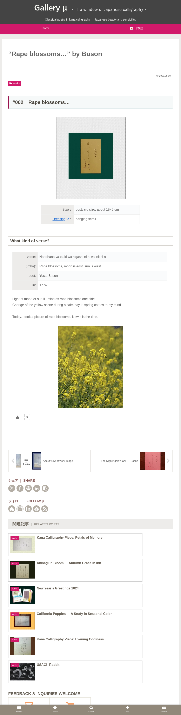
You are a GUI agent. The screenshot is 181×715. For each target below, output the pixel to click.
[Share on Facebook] (20, 488)
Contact (121, 700)
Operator (104, 700)
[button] (45, 488)
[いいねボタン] (17, 417)
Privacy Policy (84, 700)
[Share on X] (11, 488)
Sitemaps (63, 700)
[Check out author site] (11, 508)
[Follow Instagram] (20, 508)
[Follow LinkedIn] (28, 508)
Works (14, 83)
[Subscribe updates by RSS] (44, 508)
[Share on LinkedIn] (36, 488)
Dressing (61, 219)
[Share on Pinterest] (28, 488)
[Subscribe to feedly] (36, 508)
